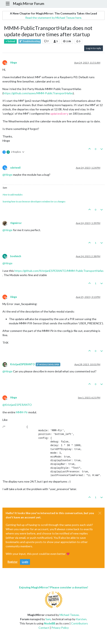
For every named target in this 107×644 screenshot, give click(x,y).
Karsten (81, 619)
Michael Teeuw (69, 615)
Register (13, 561)
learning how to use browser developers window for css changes (34, 201)
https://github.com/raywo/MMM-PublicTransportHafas (38, 93)
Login (25, 561)
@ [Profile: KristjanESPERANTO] (17, 404)
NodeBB (49, 623)
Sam (48, 619)
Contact (44, 627)
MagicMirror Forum (28, 3)
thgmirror (16, 223)
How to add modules (13, 194)
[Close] (100, 513)
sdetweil (15, 167)
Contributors (79, 623)
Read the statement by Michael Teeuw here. (53, 17)
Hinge (13, 62)
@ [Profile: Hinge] (7, 174)
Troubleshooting (29, 41)
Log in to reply (93, 48)
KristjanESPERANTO (22, 364)
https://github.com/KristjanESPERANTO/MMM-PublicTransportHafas (59, 270)
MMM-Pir (22, 412)
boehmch (15, 256)
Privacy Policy (60, 627)
